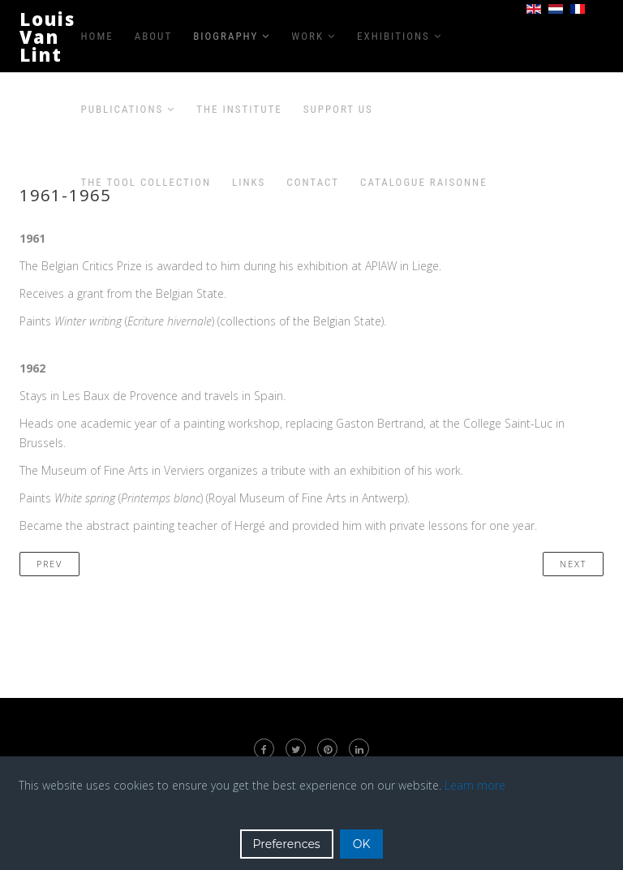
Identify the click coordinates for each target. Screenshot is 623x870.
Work (307, 36)
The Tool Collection (146, 182)
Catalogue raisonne (424, 182)
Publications (122, 109)
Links (248, 182)
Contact (312, 182)
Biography (225, 36)
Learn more (475, 785)
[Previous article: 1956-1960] (49, 564)
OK (362, 844)
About (153, 36)
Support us (338, 109)
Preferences (286, 844)
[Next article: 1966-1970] (573, 564)
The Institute (238, 109)
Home (97, 36)
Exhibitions (393, 36)
